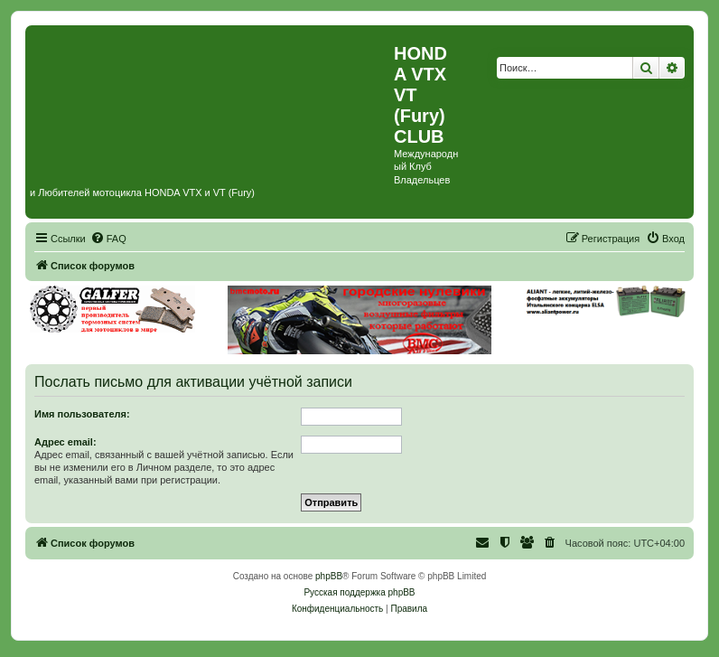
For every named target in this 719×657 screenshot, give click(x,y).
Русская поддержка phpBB (359, 592)
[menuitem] (108, 238)
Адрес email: (65, 441)
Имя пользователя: (82, 413)
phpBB (328, 576)
